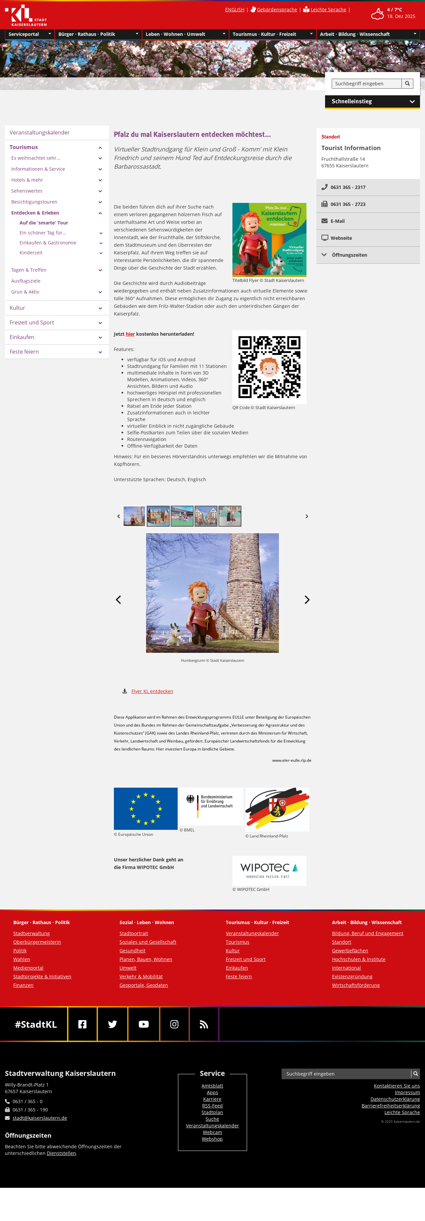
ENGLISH (234, 9)
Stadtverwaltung (31, 933)
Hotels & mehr (27, 180)
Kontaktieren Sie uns (397, 1086)
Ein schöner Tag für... (43, 232)
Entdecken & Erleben (35, 213)
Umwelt (128, 968)
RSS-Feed (212, 1105)
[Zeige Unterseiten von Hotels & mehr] (100, 180)
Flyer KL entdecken (152, 691)
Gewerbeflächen (350, 950)
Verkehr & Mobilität (141, 976)
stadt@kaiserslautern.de (40, 1118)
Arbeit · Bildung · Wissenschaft (368, 34)
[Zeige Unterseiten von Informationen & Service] (100, 169)
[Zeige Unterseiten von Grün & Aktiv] (100, 292)
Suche (212, 1119)
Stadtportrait (134, 933)
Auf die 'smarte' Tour (44, 222)
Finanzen (23, 985)
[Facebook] (82, 1024)
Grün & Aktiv (25, 292)
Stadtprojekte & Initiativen (42, 976)
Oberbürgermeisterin (37, 942)
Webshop (212, 1139)
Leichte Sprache (328, 9)
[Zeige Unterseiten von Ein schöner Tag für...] (101, 233)
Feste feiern (24, 351)
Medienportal (28, 968)
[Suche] (407, 83)
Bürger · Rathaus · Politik (98, 34)
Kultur (17, 307)
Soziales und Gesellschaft (148, 942)
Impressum (407, 1092)
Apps (212, 1092)
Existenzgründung (352, 976)
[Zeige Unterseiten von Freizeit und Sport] (100, 323)
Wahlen (21, 959)
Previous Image (118, 600)
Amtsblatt (212, 1086)
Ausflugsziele (26, 281)
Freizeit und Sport (32, 322)
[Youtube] (143, 1024)
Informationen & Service (38, 169)
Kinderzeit (31, 252)
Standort (341, 942)
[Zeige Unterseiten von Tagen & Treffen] (100, 270)
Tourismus (24, 147)
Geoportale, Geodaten (144, 985)
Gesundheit (132, 950)
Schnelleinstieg (376, 102)
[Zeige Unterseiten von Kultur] (100, 308)
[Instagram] (174, 1024)
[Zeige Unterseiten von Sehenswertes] (100, 191)
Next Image (306, 600)
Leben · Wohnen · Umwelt (186, 34)
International (346, 968)
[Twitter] (112, 1024)
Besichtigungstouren (34, 202)
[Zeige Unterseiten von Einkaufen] (100, 337)
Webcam (212, 1132)
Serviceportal (30, 34)
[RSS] (204, 1024)
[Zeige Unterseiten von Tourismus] (100, 147)
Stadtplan (212, 1112)
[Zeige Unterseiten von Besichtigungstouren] (100, 202)
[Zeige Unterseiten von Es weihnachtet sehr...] (100, 158)
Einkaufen (22, 337)
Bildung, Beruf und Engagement (367, 933)
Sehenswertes (26, 191)
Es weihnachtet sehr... (35, 158)
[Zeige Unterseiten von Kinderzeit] (101, 253)
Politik (20, 950)
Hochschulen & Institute (358, 959)
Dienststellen (61, 1153)
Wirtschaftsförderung (356, 985)
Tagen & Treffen (28, 270)
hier (130, 334)
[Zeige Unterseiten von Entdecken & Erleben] (100, 213)
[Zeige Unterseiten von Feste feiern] (100, 352)
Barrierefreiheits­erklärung (391, 1105)
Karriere (212, 1099)
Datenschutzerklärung (395, 1099)
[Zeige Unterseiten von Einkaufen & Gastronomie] (101, 243)
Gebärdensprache (277, 9)
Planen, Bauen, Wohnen (146, 959)
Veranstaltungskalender (40, 132)
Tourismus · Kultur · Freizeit (273, 34)
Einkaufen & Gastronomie (48, 242)
